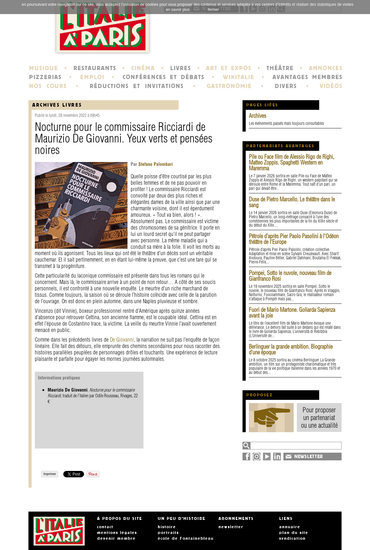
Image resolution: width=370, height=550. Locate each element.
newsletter (231, 527)
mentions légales (117, 532)
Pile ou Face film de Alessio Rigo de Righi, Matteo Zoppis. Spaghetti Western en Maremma (291, 162)
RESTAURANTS (94, 68)
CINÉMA (143, 68)
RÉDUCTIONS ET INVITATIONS (137, 86)
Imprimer (49, 474)
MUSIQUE (43, 68)
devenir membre (116, 538)
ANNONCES (326, 68)
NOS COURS (48, 86)
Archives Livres (57, 105)
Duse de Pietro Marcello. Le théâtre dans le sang (292, 202)
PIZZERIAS (45, 77)
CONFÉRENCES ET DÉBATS (163, 77)
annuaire (289, 527)
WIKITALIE (238, 77)
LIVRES (180, 68)
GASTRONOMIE (229, 86)
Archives (257, 115)
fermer (213, 9)
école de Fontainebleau (186, 538)
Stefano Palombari (155, 164)
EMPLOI (92, 77)
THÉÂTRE (280, 68)
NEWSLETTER (308, 456)
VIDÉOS (331, 86)
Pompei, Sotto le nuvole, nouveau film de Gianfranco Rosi (290, 275)
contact (105, 527)
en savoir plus (177, 9)
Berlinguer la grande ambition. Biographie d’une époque (291, 349)
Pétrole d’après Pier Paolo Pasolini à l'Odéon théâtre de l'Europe (294, 239)
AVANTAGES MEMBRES (308, 77)
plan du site (293, 532)
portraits (168, 532)
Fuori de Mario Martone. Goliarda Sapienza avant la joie (292, 312)
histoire (167, 527)
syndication (292, 538)
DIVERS (286, 86)
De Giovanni (122, 339)
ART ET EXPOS (228, 68)
